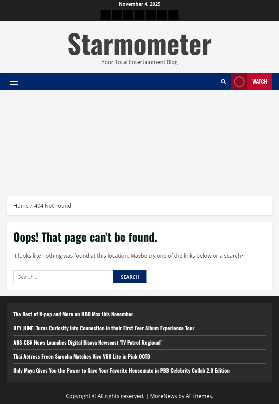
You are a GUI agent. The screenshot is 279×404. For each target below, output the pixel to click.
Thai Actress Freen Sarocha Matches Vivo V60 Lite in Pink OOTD (81, 356)
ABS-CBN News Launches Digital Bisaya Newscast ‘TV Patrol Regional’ (87, 342)
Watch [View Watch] (249, 81)
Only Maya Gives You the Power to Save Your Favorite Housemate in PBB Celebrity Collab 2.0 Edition (121, 370)
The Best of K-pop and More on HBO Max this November (73, 314)
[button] (14, 82)
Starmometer (139, 43)
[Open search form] (223, 81)
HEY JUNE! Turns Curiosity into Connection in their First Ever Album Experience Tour (103, 328)
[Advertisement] (139, 139)
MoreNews (163, 396)
